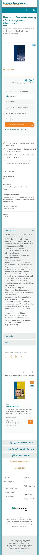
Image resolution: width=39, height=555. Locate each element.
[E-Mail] (21, 356)
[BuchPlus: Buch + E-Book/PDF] (19, 107)
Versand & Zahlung (10, 488)
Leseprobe (9, 69)
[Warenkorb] (34, 4)
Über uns (27, 478)
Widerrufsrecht (29, 486)
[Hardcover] (19, 96)
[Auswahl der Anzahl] (8, 118)
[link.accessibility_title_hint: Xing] (11, 356)
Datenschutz (28, 494)
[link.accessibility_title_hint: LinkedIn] (16, 356)
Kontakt (6, 478)
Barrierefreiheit (29, 499)
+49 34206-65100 (19, 468)
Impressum (27, 490)
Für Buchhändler (9, 492)
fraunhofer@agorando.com (19, 462)
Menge (14, 120)
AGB (25, 482)
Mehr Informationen (21, 526)
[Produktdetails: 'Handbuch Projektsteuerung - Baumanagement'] (20, 54)
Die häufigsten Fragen (9, 483)
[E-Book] (19, 102)
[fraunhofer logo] (19, 509)
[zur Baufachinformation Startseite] (19, 3)
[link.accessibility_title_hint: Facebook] (6, 356)
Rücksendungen (9, 496)
